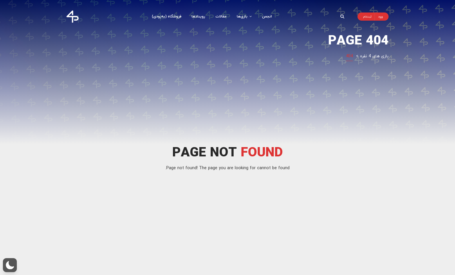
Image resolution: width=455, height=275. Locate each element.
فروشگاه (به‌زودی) (166, 16)
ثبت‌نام (367, 16)
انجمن (267, 16)
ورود (380, 16)
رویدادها (198, 16)
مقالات (221, 16)
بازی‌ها (244, 16)
